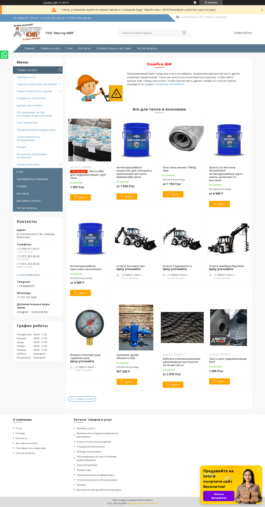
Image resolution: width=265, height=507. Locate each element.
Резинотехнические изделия (34, 91)
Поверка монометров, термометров (85, 356)
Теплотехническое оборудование (28, 138)
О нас (69, 48)
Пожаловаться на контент (144, 503)
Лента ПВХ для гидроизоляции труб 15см (88, 174)
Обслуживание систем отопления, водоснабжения (34, 114)
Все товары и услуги (82, 398)
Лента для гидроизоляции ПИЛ (228, 360)
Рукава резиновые (28, 164)
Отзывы (21, 186)
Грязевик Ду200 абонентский (127, 356)
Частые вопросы (147, 48)
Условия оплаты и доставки (113, 48)
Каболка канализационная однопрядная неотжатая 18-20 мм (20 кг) (181, 362)
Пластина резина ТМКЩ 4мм (179, 169)
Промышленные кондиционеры (36, 129)
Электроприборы (27, 122)
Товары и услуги (50, 48)
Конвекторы (84, 470)
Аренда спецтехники (29, 105)
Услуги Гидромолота (177, 266)
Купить (82, 197)
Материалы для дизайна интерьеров (32, 155)
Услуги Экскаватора (130, 266)
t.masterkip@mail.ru (28, 275)
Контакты (84, 48)
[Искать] (184, 33)
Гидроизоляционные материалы (37, 84)
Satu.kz (149, 500)
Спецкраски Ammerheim (31, 98)
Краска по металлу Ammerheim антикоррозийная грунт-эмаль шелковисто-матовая (226, 174)
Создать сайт (50, 2)
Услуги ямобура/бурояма (226, 266)
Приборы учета (26, 77)
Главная (29, 48)
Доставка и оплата (28, 200)
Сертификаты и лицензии (32, 179)
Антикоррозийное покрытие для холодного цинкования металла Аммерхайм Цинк (134, 172)
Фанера (21, 147)
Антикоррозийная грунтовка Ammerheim (86, 267)
